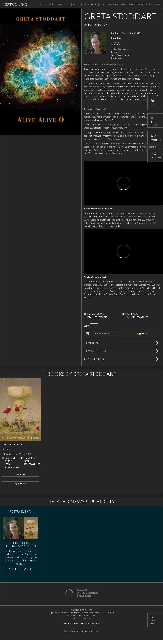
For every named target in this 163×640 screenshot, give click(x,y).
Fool (5, 449)
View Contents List (95, 351)
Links (131, 4)
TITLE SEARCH (155, 120)
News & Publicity (90, 4)
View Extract (92, 343)
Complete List (64, 4)
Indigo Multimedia (92, 631)
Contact (157, 4)
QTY (86, 326)
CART (154, 102)
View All (28, 569)
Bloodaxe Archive (144, 4)
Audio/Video (113, 4)
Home (41, 4)
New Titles (51, 4)
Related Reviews (94, 359)
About (123, 4)
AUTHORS (155, 137)
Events (102, 4)
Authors (76, 4)
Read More (20, 474)
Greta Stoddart (12, 444)
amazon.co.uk (142, 333)
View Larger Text (154, 620)
